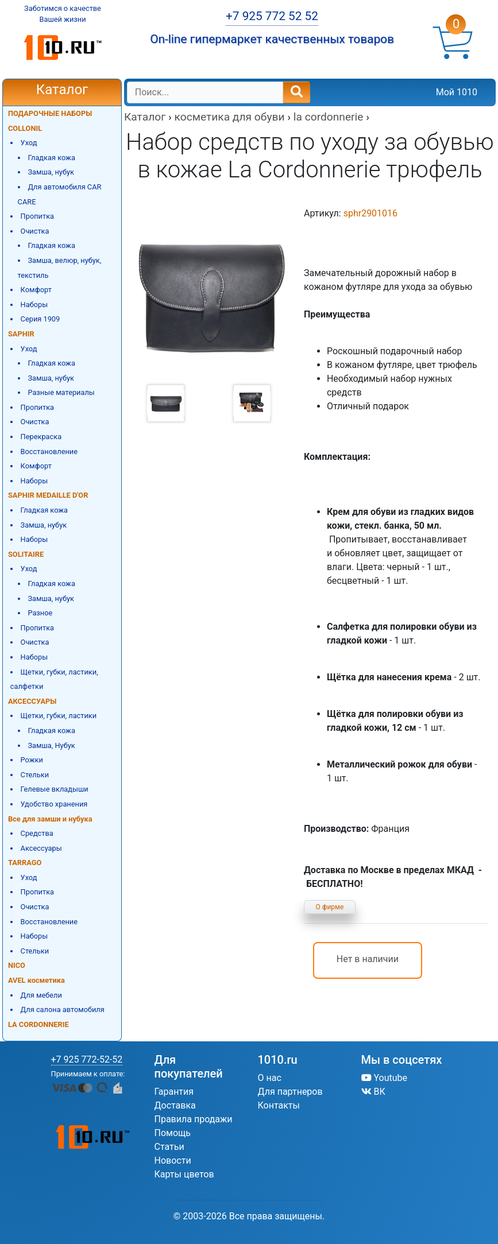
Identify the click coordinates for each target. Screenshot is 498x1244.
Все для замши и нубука (50, 819)
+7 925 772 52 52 (272, 16)
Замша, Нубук (51, 745)
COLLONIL (25, 128)
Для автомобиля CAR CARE (60, 194)
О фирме (330, 907)
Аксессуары (41, 848)
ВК (373, 1091)
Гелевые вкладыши (54, 789)
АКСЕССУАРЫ (32, 701)
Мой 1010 (456, 92)
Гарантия (174, 1091)
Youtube (384, 1077)
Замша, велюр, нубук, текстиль (60, 268)
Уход (29, 142)
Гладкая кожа (51, 157)
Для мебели (41, 995)
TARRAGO (24, 862)
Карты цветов (184, 1174)
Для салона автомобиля (63, 1009)
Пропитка (37, 216)
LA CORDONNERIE (38, 1024)
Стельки (35, 774)
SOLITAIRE (26, 554)
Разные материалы (61, 392)
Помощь (173, 1132)
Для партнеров (290, 1091)
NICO (16, 965)
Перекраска (41, 436)
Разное (40, 613)
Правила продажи (194, 1119)
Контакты (279, 1105)
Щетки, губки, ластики (59, 715)
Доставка (175, 1105)
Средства (37, 833)
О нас (269, 1077)
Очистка (35, 231)
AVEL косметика (36, 980)
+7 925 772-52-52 (87, 1059)
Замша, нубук (51, 172)
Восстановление (49, 451)
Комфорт (36, 289)
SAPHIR (21, 334)
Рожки (32, 759)
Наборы (34, 304)
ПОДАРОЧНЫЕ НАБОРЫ (50, 113)
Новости (173, 1160)
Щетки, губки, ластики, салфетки (54, 679)
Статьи (169, 1146)
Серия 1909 (40, 319)
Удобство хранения (54, 804)
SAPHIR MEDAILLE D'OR (48, 495)
